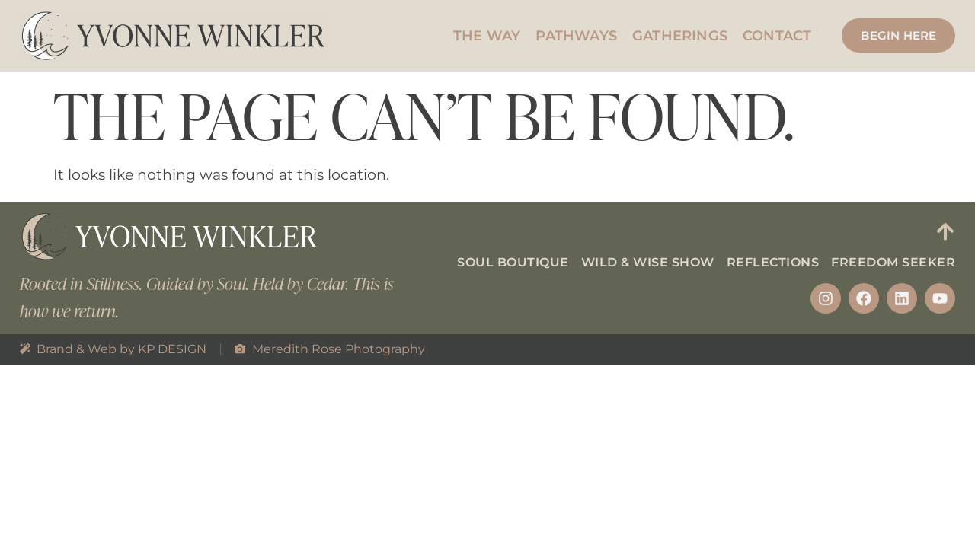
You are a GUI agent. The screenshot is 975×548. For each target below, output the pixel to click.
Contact (777, 35)
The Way (486, 35)
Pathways (576, 35)
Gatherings (679, 35)
